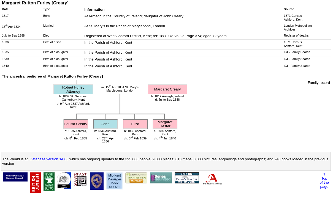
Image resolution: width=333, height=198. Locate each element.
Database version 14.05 (49, 159)
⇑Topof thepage (324, 180)
